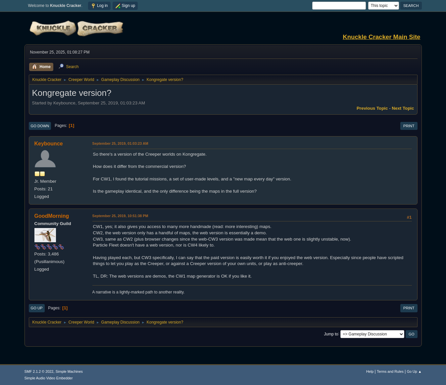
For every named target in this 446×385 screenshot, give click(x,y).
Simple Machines (69, 371)
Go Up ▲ (414, 371)
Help (369, 371)
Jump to (331, 333)
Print (409, 126)
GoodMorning (51, 216)
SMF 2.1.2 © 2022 (39, 371)
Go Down (40, 126)
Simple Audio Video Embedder (49, 378)
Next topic (403, 108)
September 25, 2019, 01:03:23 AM (120, 143)
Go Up (37, 308)
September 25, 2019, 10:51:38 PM (120, 216)
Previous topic (372, 108)
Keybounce (48, 143)
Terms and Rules (390, 371)
